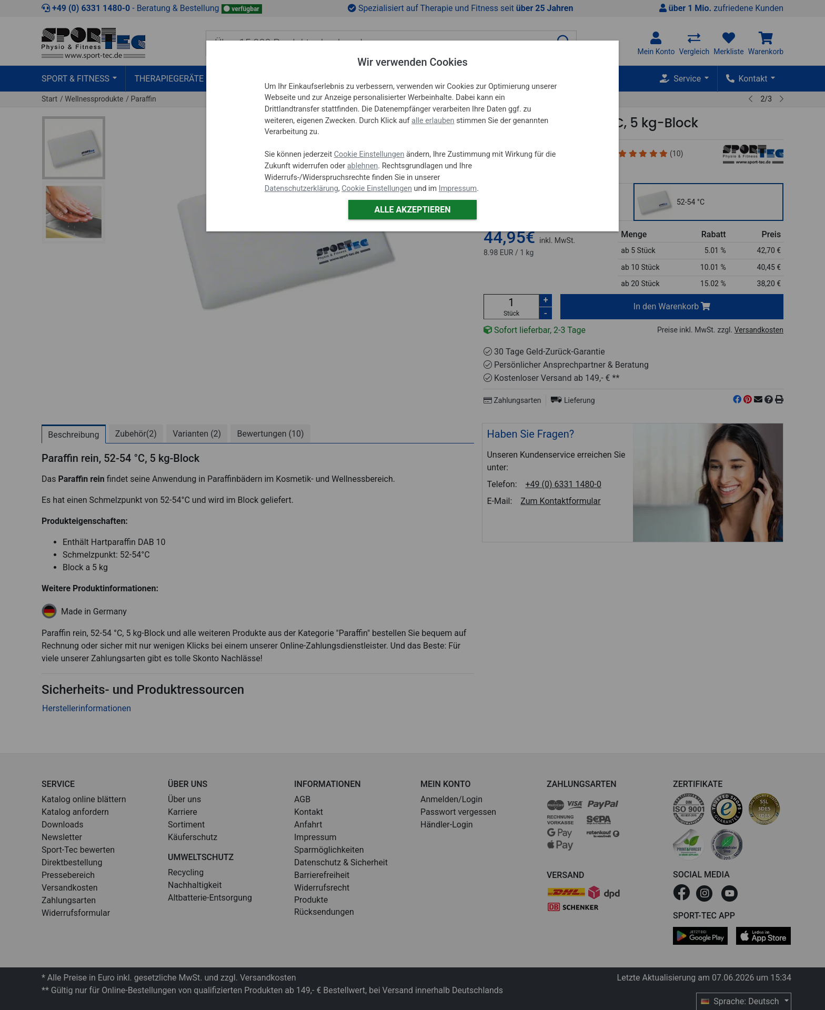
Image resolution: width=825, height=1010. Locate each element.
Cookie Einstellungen (369, 154)
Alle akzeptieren (412, 210)
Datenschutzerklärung (301, 188)
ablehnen (362, 165)
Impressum (458, 188)
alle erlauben (432, 120)
